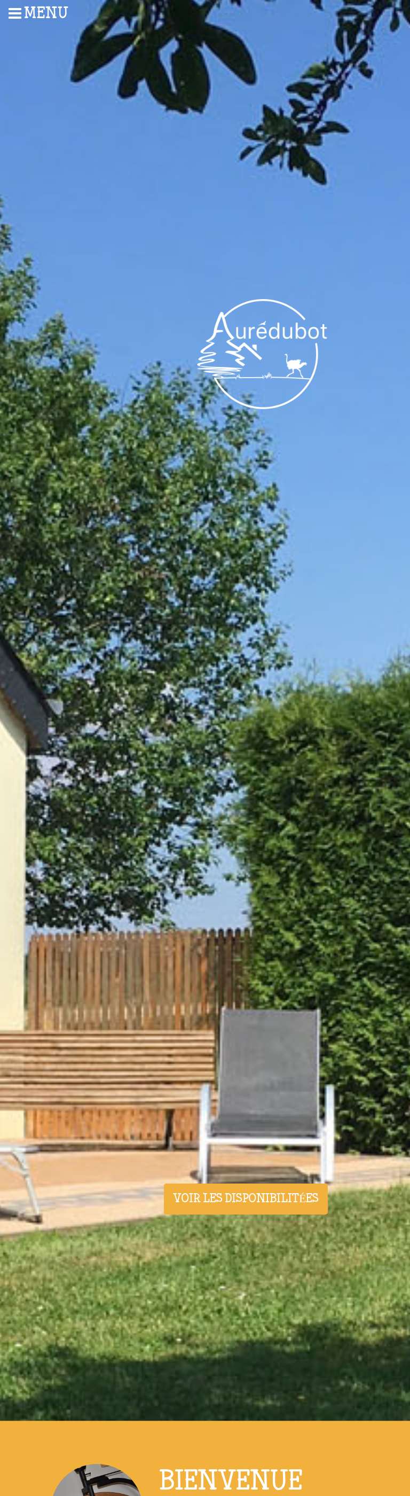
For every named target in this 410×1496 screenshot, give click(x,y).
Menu (39, 13)
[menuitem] (53, 13)
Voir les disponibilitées (246, 1199)
